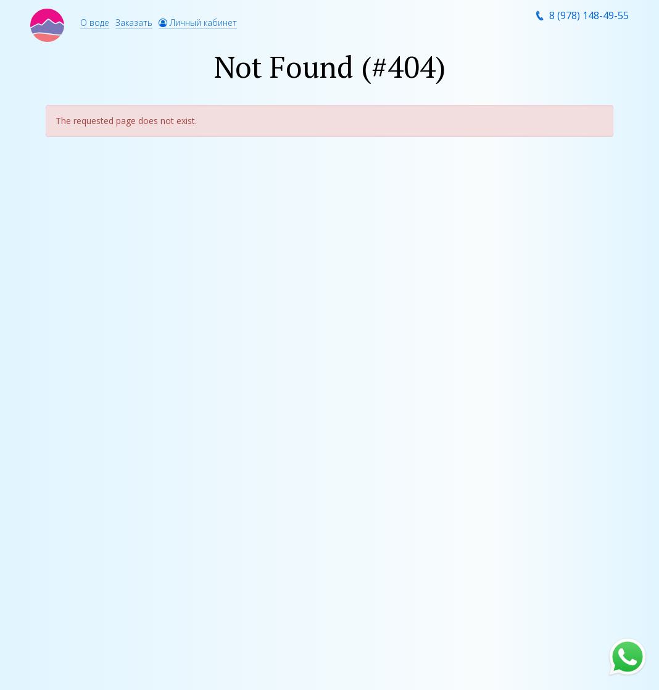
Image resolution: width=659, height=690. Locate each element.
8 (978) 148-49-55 (589, 15)
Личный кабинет (198, 22)
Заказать (133, 22)
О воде (94, 22)
